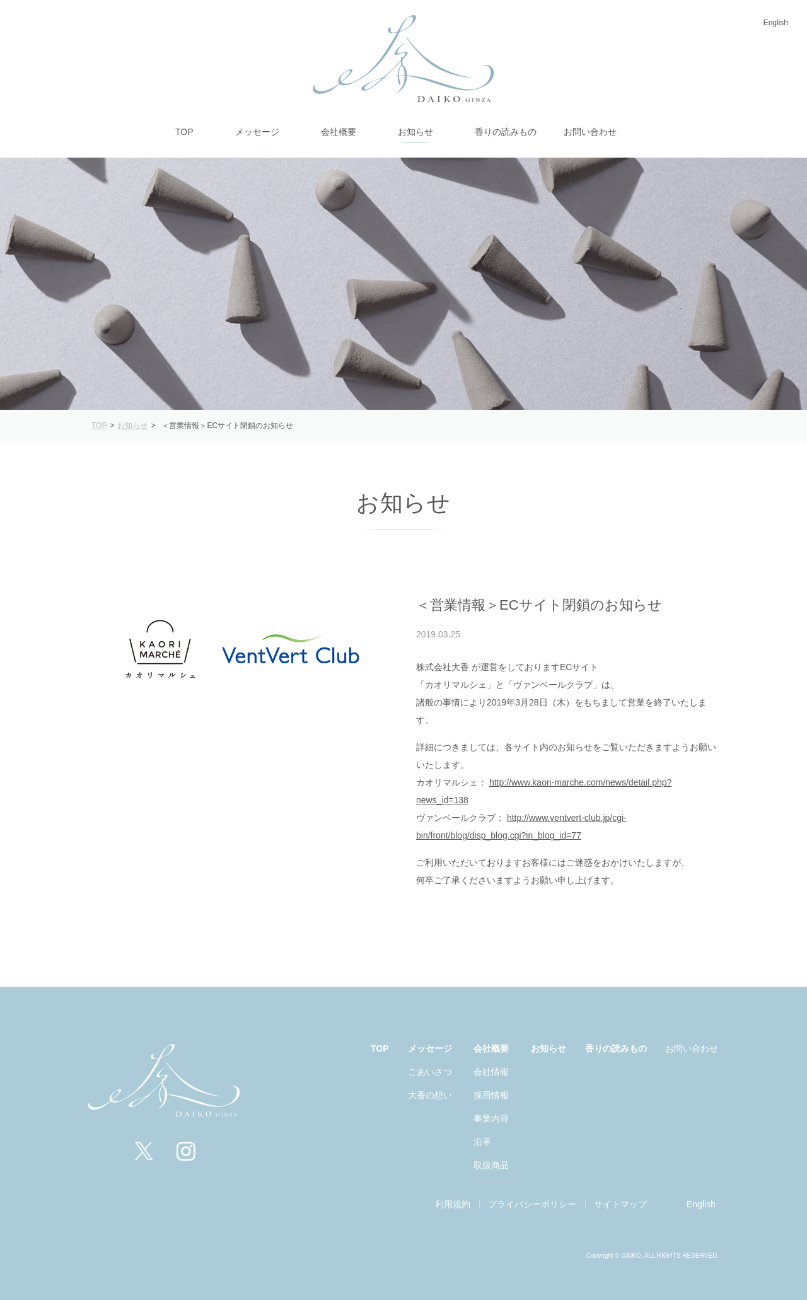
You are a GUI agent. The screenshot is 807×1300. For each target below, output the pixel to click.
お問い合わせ (691, 1048)
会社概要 (491, 1048)
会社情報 (491, 1072)
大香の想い (430, 1095)
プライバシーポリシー (532, 1204)
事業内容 (491, 1118)
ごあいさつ (430, 1072)
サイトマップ (620, 1204)
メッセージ (430, 1048)
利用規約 (452, 1204)
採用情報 (491, 1095)
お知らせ (548, 1048)
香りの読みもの (616, 1048)
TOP (380, 1048)
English (775, 22)
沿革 (482, 1142)
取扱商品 (491, 1165)
